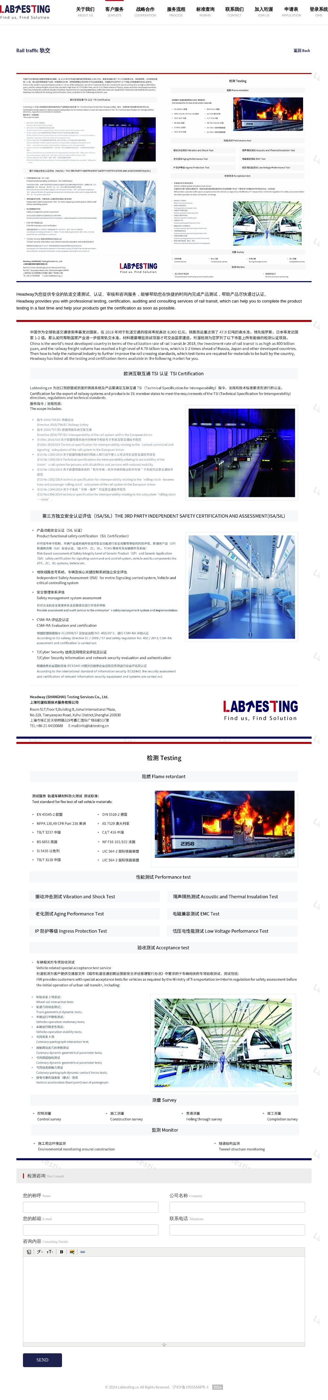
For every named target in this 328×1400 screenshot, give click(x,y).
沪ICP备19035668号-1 (191, 1387)
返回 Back (302, 50)
